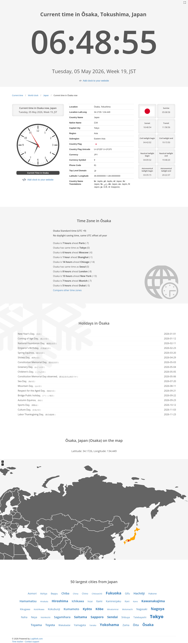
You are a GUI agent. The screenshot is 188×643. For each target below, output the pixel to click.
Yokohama (109, 624)
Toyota (50, 625)
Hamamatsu (28, 601)
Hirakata (44, 601)
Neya (34, 617)
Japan (46, 95)
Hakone (152, 593)
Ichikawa (78, 601)
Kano (135, 601)
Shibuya (125, 617)
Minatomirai (112, 609)
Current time (17, 95)
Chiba (65, 593)
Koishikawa (39, 609)
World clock (33, 95)
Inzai (90, 601)
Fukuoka (113, 593)
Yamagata (80, 625)
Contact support (32, 641)
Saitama (80, 617)
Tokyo (156, 616)
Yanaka (92, 625)
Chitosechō (97, 593)
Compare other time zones (67, 290)
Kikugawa (25, 609)
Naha (24, 617)
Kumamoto (71, 609)
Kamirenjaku (113, 601)
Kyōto (87, 609)
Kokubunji (54, 609)
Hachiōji (139, 593)
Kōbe (99, 609)
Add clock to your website (96, 80)
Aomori (32, 593)
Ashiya (43, 593)
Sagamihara (62, 617)
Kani (127, 601)
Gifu (127, 593)
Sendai (112, 617)
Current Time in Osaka (38, 173)
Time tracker (17, 641)
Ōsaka (148, 624)
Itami (99, 601)
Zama (126, 625)
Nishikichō (45, 617)
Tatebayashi (139, 617)
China (75, 593)
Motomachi (127, 609)
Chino (85, 593)
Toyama (36, 625)
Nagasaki (141, 609)
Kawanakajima (153, 601)
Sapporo (97, 617)
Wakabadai (64, 625)
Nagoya (157, 608)
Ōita (136, 625)
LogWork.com (36, 639)
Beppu (54, 593)
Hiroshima (60, 601)
